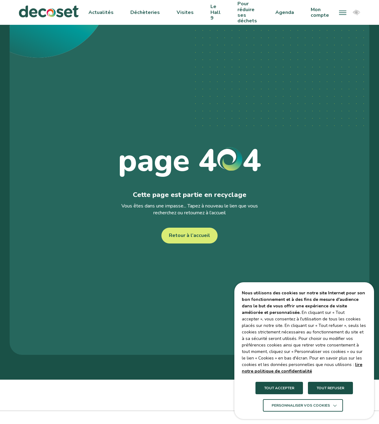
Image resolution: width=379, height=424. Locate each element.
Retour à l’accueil (189, 235)
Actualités (101, 12)
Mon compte (320, 12)
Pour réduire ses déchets (247, 12)
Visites (185, 12)
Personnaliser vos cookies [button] (301, 405)
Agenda (284, 12)
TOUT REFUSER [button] (330, 388)
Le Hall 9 (215, 12)
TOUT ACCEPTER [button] (279, 388)
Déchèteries (145, 12)
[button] (342, 12)
